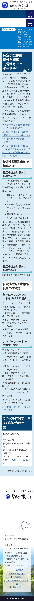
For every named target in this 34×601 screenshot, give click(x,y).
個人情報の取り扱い (17, 574)
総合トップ (22, 29)
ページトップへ (26, 525)
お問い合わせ (17, 587)
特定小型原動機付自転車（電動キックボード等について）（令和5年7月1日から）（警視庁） (16, 137)
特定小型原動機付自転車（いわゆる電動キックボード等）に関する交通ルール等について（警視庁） (16, 151)
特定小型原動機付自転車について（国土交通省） (16, 126)
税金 (19, 37)
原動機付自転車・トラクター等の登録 (16, 409)
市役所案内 (17, 577)
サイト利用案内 (17, 570)
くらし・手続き (23, 34)
